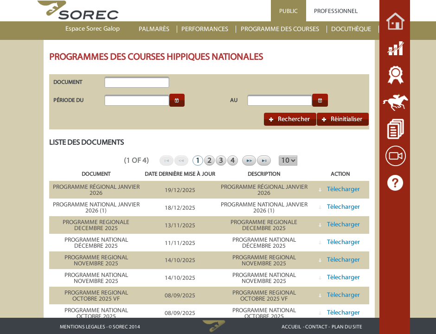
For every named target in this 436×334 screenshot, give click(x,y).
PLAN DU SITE (347, 327)
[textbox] (136, 82)
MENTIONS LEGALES (82, 327)
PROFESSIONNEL (336, 10)
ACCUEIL (291, 327)
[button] (177, 100)
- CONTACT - (316, 327)
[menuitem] (158, 29)
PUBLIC (288, 10)
